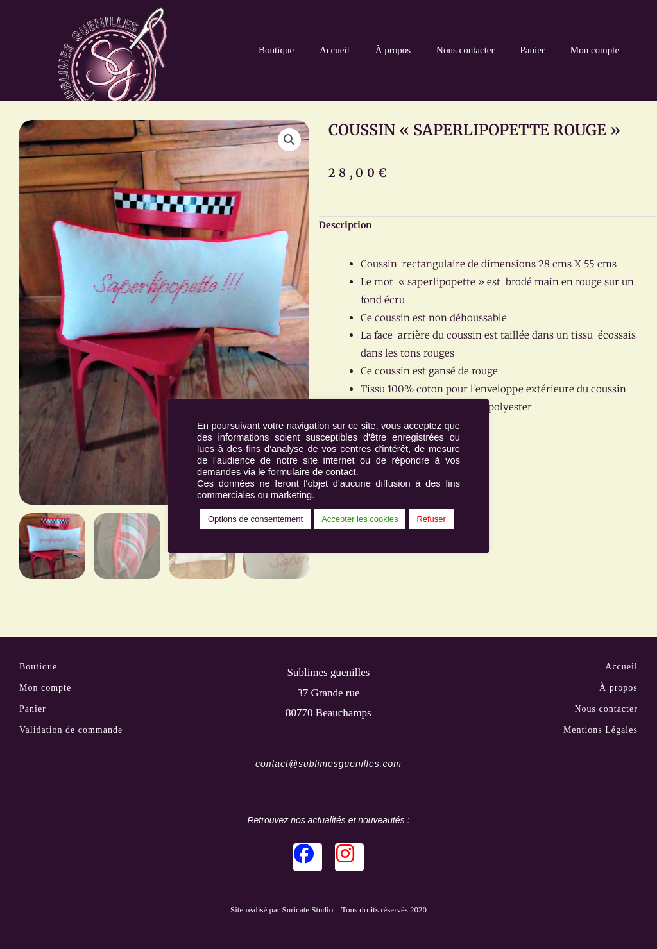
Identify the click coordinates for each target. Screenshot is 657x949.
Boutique (276, 50)
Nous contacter (465, 50)
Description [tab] (345, 225)
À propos (393, 50)
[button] (289, 139)
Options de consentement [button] (255, 519)
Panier (532, 50)
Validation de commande (71, 731)
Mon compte (594, 50)
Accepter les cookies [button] (359, 519)
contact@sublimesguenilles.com (328, 765)
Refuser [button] (431, 519)
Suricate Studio (307, 912)
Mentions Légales (600, 731)
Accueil (335, 50)
